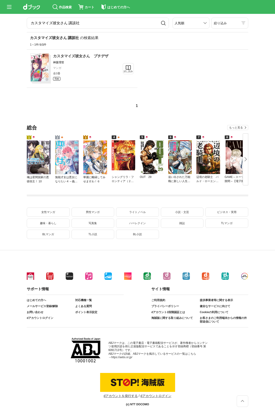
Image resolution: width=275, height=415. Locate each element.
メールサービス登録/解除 (42, 306)
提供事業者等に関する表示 (216, 300)
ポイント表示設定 (86, 312)
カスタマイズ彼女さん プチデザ (80, 56)
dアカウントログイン (40, 318)
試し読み (128, 71)
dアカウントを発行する (121, 396)
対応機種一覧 (83, 300)
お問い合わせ (35, 312)
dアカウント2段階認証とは (168, 312)
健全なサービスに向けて (215, 306)
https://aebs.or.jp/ (121, 357)
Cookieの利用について (214, 312)
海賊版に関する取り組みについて (172, 318)
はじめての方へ (36, 300)
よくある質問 (83, 306)
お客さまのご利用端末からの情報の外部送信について (223, 319)
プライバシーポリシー (165, 306)
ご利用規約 (158, 300)
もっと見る (236, 127)
